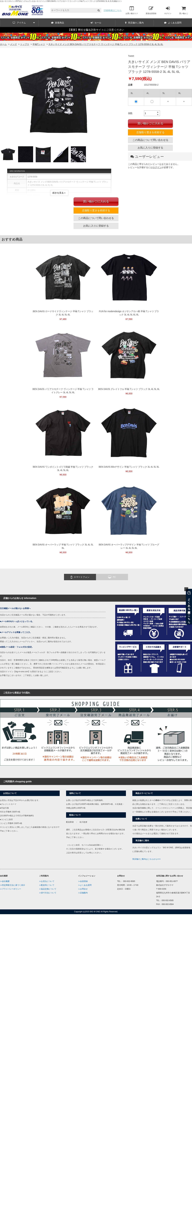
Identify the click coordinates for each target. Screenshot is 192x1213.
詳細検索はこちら (113, 10)
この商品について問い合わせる (150, 140)
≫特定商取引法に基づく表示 (12, 885)
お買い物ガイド (132, 10)
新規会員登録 (151, 10)
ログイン (167, 10)
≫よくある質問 (85, 885)
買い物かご (183, 10)
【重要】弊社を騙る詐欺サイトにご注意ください (96, 29)
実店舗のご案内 (134, 22)
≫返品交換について (47, 889)
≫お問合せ (83, 889)
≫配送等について (46, 885)
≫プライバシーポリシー (10, 889)
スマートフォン (80, 577)
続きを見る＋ (59, 192)
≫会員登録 (83, 881)
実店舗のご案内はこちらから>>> (146, 859)
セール (96, 22)
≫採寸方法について (47, 893)
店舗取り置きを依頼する (150, 132)
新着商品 (57, 22)
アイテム (24, 22)
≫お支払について (46, 881)
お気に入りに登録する (150, 147)
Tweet (131, 56)
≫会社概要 (5, 881)
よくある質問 (172, 22)
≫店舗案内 (83, 893)
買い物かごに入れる (150, 123)
